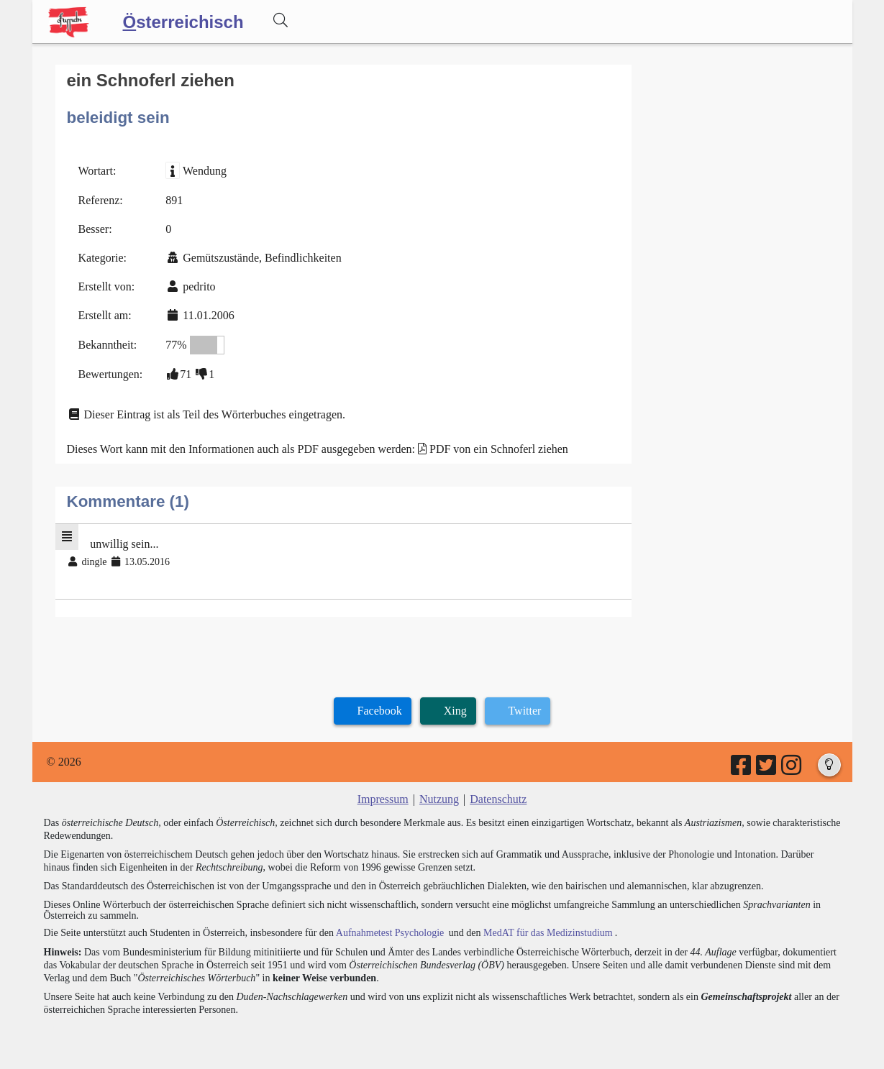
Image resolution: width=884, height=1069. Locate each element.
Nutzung (439, 799)
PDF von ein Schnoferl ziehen (498, 449)
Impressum (383, 799)
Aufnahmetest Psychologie (390, 932)
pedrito (199, 286)
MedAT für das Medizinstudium (548, 932)
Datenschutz (498, 799)
